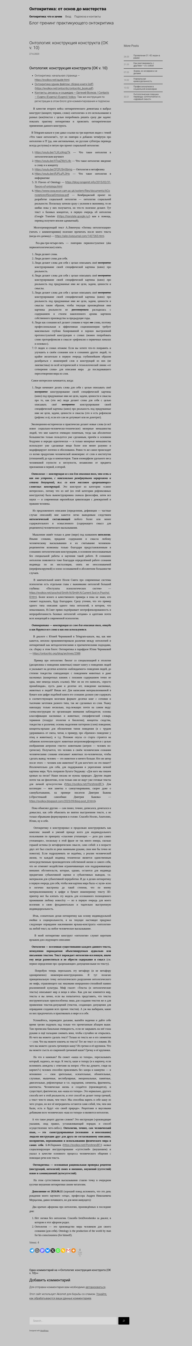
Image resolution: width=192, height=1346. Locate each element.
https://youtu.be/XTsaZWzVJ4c (53, 160)
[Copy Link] (63, 1250)
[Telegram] (32, 1250)
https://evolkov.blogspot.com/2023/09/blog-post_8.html (62, 801)
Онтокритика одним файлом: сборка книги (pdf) (64, 84)
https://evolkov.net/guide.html (52, 79)
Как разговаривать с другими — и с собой (143, 64)
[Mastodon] (42, 1250)
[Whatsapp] (58, 1250)
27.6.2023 (34, 54)
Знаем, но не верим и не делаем (145, 72)
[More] (73, 1250)
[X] (52, 1250)
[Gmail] (68, 1250)
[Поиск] (123, 1321)
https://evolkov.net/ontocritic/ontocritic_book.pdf (63, 88)
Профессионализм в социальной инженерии (145, 87)
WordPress (44, 1331)
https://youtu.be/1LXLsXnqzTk (52, 152)
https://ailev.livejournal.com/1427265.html (79, 236)
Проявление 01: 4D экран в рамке (146, 56)
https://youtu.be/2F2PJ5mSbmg (53, 169)
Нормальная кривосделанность (142, 80)
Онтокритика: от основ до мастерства (67, 8)
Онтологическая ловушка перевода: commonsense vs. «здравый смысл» (147, 96)
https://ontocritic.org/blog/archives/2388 (56, 653)
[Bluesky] (47, 1250)
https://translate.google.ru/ (73, 216)
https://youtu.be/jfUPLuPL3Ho (52, 173)
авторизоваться (95, 1287)
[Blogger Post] (37, 1250)
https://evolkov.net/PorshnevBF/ (84, 784)
